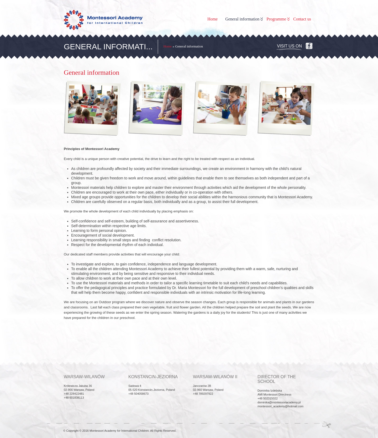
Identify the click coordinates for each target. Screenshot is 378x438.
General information (243, 19)
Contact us (302, 19)
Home (212, 19)
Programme (277, 19)
